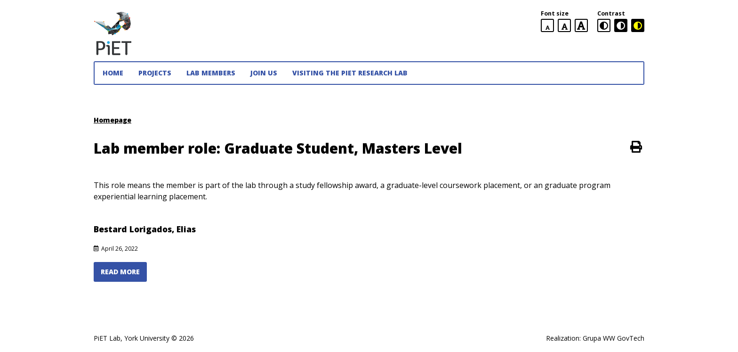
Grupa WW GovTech (613, 338)
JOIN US (263, 72)
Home (113, 72)
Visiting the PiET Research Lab (350, 72)
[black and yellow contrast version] (637, 25)
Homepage (112, 119)
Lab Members (210, 72)
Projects (154, 72)
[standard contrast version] (603, 25)
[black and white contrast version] (620, 25)
